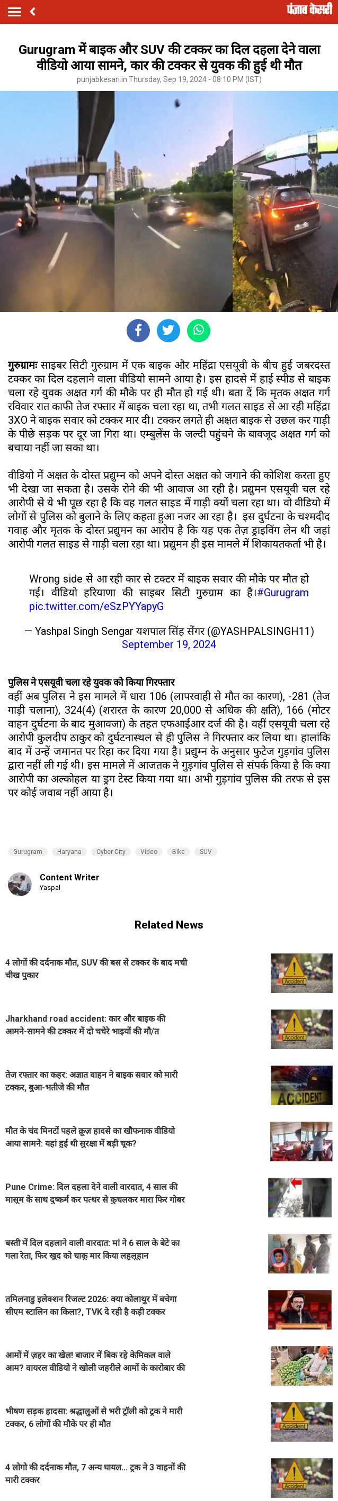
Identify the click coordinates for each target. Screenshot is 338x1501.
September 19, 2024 (169, 644)
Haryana (69, 852)
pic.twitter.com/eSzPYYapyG (96, 606)
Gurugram (27, 852)
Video (148, 852)
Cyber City (111, 852)
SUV (206, 852)
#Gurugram (283, 592)
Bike (178, 852)
